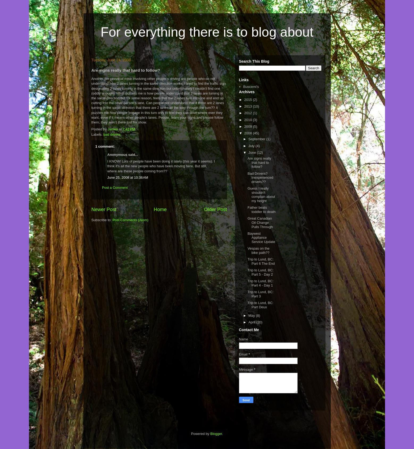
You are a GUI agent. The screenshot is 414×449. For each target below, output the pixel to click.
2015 (248, 100)
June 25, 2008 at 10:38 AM (127, 177)
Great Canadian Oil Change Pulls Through (260, 222)
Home (160, 209)
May (252, 316)
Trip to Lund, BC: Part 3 (261, 294)
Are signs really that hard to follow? (259, 162)
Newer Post (103, 209)
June (252, 153)
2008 (248, 133)
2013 (248, 106)
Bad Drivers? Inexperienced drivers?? (260, 178)
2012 (248, 113)
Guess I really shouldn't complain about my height (261, 194)
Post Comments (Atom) (130, 220)
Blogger (216, 434)
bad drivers (111, 134)
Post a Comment (115, 188)
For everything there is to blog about (207, 32)
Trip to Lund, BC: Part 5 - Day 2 (261, 272)
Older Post (215, 209)
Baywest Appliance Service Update (261, 238)
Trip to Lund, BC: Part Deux (261, 305)
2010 (248, 120)
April (252, 322)
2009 (248, 127)
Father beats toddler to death (261, 210)
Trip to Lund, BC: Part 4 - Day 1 (261, 283)
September (257, 139)
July (252, 146)
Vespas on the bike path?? (258, 250)
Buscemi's (251, 87)
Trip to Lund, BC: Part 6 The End (261, 261)
